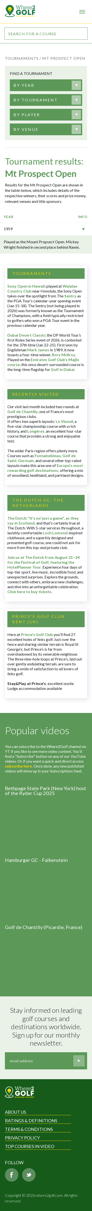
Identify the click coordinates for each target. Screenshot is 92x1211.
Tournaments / (23, 58)
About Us (15, 1112)
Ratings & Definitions (31, 1120)
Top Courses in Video (29, 1146)
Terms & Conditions (29, 1129)
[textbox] (23, 85)
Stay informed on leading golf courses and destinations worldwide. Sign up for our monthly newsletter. (46, 1026)
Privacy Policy (22, 1137)
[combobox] (46, 85)
